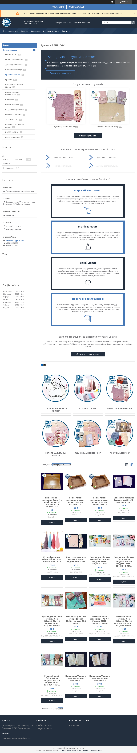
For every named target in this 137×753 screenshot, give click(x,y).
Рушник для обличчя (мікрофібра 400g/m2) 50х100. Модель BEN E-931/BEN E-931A (124, 561)
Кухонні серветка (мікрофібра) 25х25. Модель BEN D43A (52, 559)
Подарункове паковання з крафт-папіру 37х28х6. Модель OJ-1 (76, 501)
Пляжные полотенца (13, 69)
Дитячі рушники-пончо (14, 64)
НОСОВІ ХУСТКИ (11, 132)
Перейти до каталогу (60, 73)
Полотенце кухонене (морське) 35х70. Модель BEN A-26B (76, 559)
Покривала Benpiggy (120, 453)
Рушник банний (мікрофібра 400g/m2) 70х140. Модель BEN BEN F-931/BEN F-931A (123, 621)
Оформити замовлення (87, 354)
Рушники (8, 80)
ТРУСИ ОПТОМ (11, 120)
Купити (52, 522)
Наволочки (9, 99)
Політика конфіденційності (93, 750)
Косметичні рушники (13, 114)
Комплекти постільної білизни (14, 86)
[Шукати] (133, 22)
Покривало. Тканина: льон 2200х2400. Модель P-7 (75, 678)
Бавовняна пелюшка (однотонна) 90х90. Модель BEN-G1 (124, 500)
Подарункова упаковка (14, 109)
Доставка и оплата (51, 31)
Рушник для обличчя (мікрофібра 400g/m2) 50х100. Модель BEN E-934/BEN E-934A (52, 621)
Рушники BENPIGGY (12, 75)
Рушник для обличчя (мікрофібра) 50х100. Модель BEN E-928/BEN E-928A (100, 560)
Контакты (66, 31)
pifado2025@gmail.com (15, 241)
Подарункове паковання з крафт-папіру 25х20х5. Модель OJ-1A (100, 501)
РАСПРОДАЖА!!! (76, 7)
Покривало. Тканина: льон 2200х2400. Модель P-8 (99, 678)
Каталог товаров (10, 50)
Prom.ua (81, 748)
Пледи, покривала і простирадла (12, 93)
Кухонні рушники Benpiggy (120, 408)
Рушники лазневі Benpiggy (88, 453)
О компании (35, 31)
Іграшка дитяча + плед (14, 59)
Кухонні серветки (87, 408)
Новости (24, 31)
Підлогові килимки (12, 137)
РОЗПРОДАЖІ (10, 54)
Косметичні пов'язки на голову (14, 126)
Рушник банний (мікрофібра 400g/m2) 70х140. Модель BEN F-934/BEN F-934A (51, 680)
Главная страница (10, 31)
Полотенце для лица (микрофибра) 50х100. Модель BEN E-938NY (76, 620)
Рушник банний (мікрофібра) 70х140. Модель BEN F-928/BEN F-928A (100, 620)
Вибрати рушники (87, 136)
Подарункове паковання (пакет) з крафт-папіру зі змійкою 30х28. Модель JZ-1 (52, 502)
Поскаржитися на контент (72, 750)
